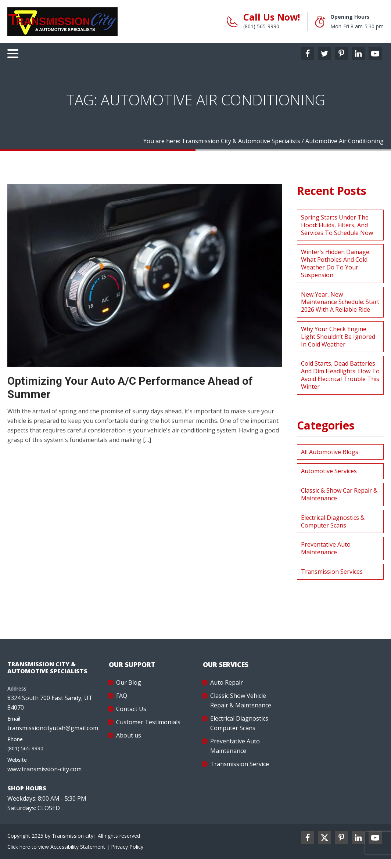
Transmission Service (239, 764)
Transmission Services (332, 572)
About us (128, 735)
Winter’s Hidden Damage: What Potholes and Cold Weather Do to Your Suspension (335, 263)
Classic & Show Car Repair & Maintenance (339, 494)
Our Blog (128, 682)
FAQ (121, 696)
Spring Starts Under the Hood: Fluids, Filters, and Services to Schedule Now (337, 225)
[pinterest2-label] (341, 837)
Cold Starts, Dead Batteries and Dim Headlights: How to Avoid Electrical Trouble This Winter (340, 374)
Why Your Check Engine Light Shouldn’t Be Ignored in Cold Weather (338, 336)
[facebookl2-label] (307, 837)
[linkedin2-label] (358, 837)
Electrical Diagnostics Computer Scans (239, 723)
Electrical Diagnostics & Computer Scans (333, 521)
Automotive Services (329, 471)
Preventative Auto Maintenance (326, 548)
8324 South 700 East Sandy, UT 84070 (50, 702)
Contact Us (131, 709)
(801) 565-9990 (261, 26)
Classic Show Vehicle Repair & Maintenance (240, 700)
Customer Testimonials (148, 722)
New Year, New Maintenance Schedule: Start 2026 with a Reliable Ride (340, 302)
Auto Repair (226, 682)
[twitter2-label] (324, 837)
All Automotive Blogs (329, 452)
